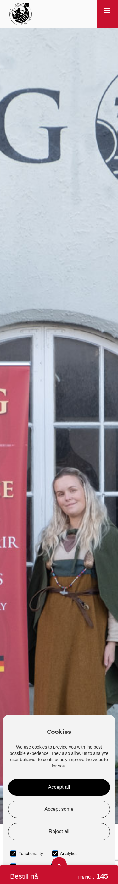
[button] (107, 14)
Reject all (59, 831)
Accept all (59, 787)
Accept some (58, 809)
